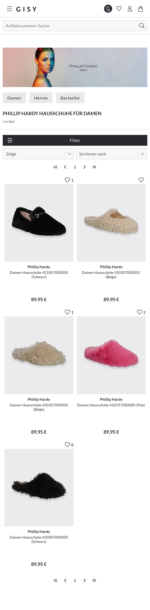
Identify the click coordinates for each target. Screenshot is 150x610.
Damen (14, 97)
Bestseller (70, 97)
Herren (41, 97)
